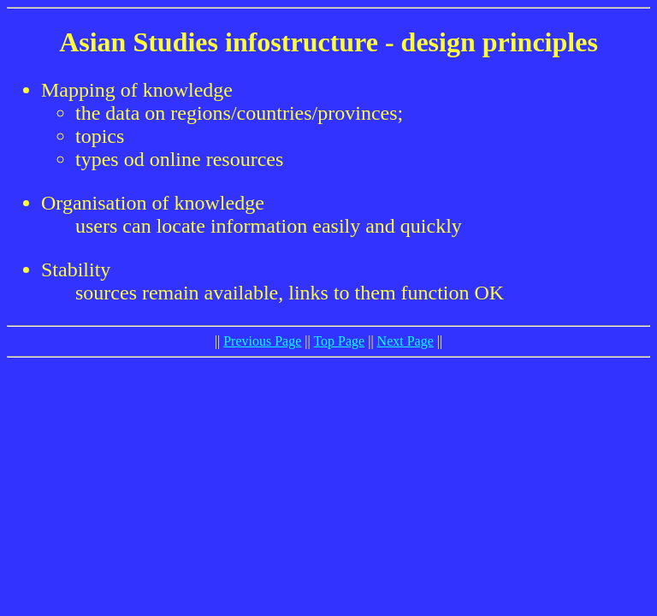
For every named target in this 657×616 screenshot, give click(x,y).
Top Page (338, 341)
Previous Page (262, 341)
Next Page (405, 341)
